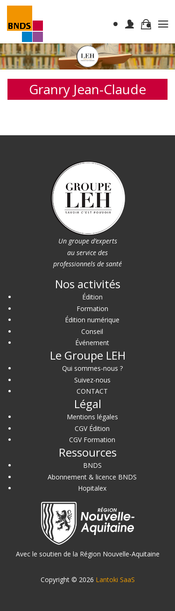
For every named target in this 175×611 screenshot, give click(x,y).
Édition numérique (92, 319)
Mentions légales (92, 416)
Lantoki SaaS (115, 579)
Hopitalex (92, 488)
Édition (92, 296)
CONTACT (92, 391)
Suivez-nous (92, 379)
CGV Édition (92, 428)
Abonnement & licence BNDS (92, 476)
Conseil (92, 331)
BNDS (92, 465)
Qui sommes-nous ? (92, 368)
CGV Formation (92, 439)
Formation (92, 308)
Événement (92, 342)
